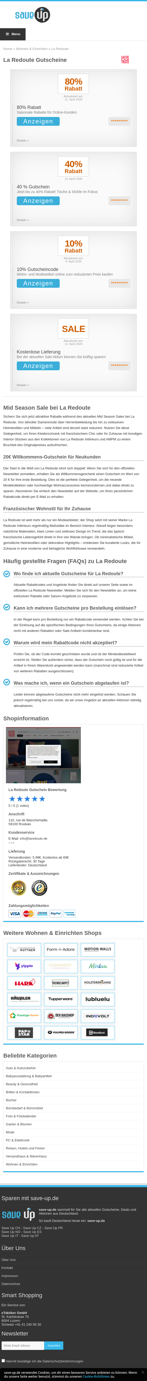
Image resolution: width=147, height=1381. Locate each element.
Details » (23, 140)
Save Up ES (32, 1232)
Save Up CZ (32, 1228)
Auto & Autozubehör (21, 1068)
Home (7, 49)
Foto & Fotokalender (21, 1116)
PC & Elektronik (17, 1140)
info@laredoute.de (33, 838)
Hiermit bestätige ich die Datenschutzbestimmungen (44, 1361)
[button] (143, 1372)
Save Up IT (10, 1236)
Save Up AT (30, 1236)
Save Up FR (53, 1228)
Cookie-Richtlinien (96, 1376)
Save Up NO (11, 1232)
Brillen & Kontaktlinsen (23, 1092)
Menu (12, 34)
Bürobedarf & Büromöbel (24, 1108)
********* (119, 121)
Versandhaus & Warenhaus (26, 1156)
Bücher (11, 1100)
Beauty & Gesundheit (22, 1084)
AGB (12, 842)
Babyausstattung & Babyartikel (29, 1076)
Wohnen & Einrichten (32, 49)
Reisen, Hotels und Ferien (25, 1148)
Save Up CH (11, 1228)
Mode (10, 1132)
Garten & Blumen (19, 1124)
